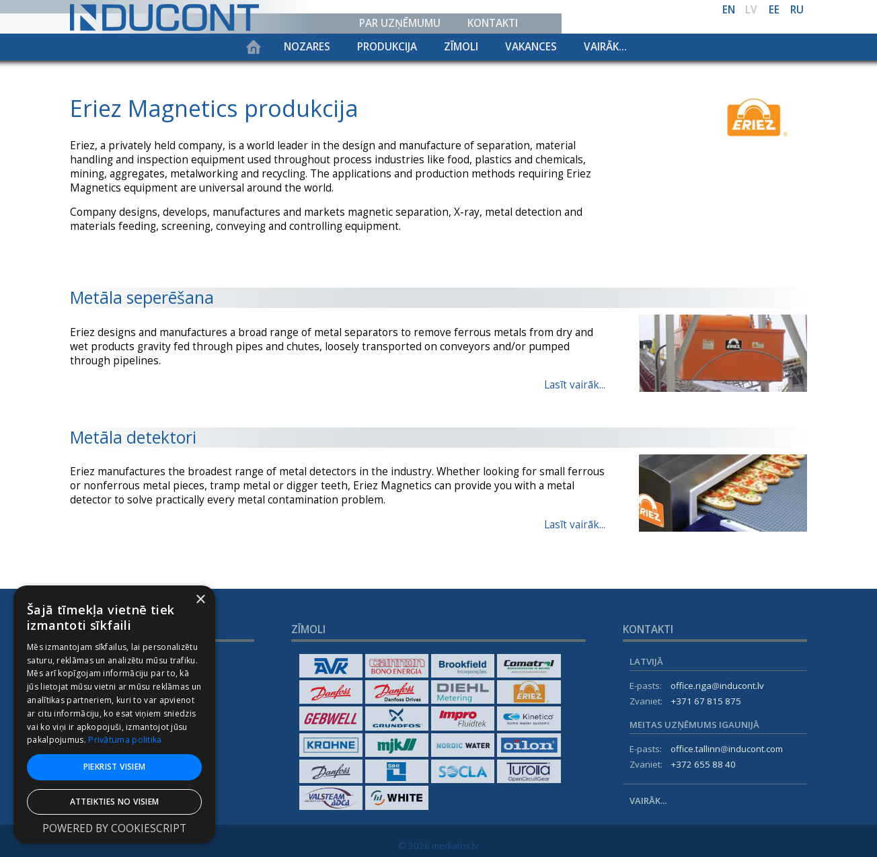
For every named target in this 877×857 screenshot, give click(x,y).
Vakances (531, 47)
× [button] (200, 600)
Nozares (307, 47)
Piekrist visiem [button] (114, 766)
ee (774, 10)
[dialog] (114, 714)
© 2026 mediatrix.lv (438, 846)
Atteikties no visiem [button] (114, 801)
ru (797, 10)
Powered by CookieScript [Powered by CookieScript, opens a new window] (114, 828)
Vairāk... (605, 47)
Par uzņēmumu (400, 23)
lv (751, 10)
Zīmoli (461, 47)
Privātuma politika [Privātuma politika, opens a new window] (124, 739)
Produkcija (387, 47)
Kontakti (492, 23)
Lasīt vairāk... (574, 385)
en (728, 10)
